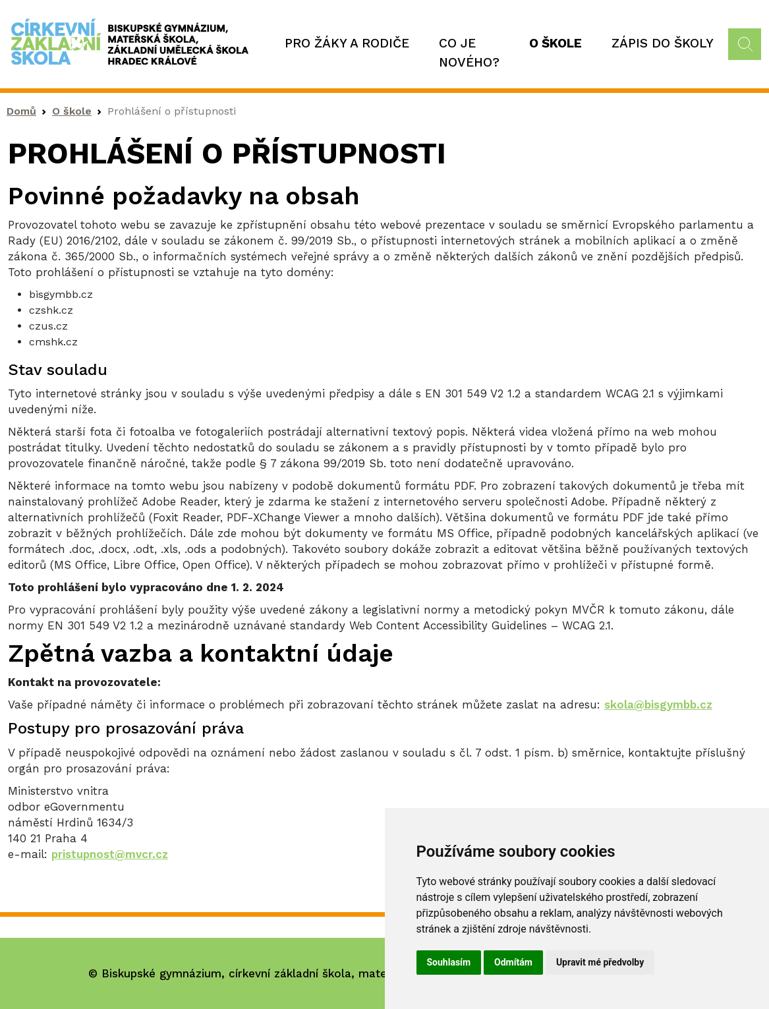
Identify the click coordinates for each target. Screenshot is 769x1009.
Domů (21, 111)
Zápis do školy (663, 43)
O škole (555, 43)
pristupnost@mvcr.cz (109, 854)
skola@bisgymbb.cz (658, 704)
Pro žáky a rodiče (347, 43)
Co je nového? (469, 53)
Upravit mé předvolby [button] (600, 962)
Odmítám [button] (513, 962)
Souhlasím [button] (449, 962)
